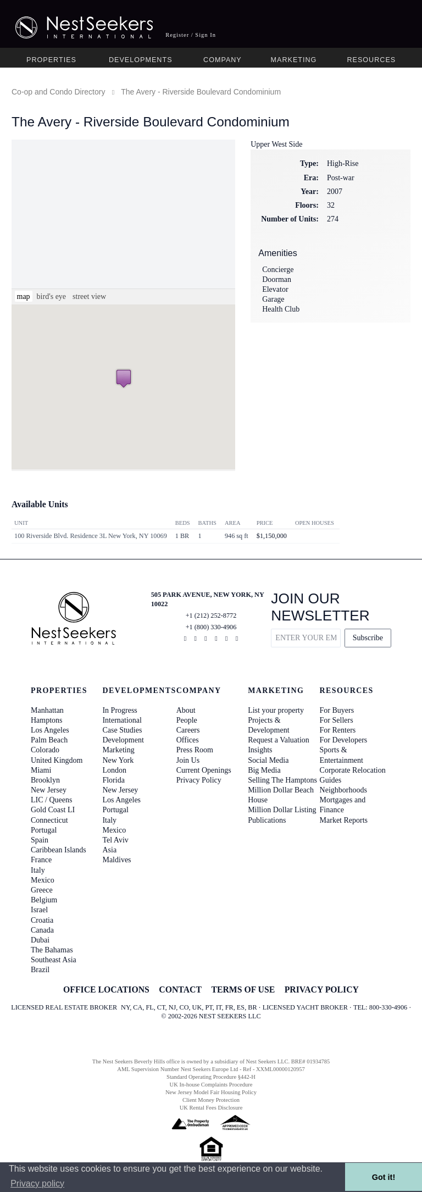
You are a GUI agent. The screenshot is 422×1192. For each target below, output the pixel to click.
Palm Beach (49, 740)
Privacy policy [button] (37, 1183)
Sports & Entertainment (341, 755)
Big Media (264, 770)
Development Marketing (122, 745)
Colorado (45, 750)
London (114, 770)
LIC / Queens (51, 800)
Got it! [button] (383, 1177)
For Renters (338, 730)
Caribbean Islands (58, 850)
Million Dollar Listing (282, 810)
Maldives (116, 860)
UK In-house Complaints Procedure (211, 1085)
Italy (38, 870)
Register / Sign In (190, 35)
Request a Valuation (278, 740)
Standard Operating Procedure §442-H (211, 1077)
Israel (39, 910)
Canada (42, 930)
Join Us (187, 760)
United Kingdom (57, 760)
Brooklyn (45, 780)
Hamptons (47, 720)
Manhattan (47, 710)
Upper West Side (276, 144)
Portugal (44, 830)
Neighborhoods (343, 790)
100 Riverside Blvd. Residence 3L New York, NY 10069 (90, 536)
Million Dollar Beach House (281, 795)
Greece (42, 890)
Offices (187, 740)
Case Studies (122, 730)
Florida (113, 780)
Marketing (294, 60)
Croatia (42, 920)
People (186, 720)
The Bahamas (52, 950)
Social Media (268, 760)
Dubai (40, 940)
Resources (371, 60)
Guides (331, 780)
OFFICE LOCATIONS (106, 989)
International (122, 720)
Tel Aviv (115, 840)
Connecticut (49, 820)
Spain (39, 840)
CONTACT (180, 989)
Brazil (40, 970)
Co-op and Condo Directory (58, 91)
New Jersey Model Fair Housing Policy (211, 1092)
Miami (41, 770)
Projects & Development (268, 725)
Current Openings (203, 770)
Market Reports (344, 820)
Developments (141, 60)
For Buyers (337, 710)
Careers (188, 730)
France (41, 860)
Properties (51, 60)
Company (222, 60)
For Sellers (336, 720)
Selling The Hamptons (282, 780)
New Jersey (48, 790)
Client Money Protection (211, 1100)
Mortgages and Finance (343, 805)
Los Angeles (50, 730)
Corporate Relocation (353, 770)
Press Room (194, 750)
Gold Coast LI (53, 810)
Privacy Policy (198, 780)
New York (118, 760)
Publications (267, 820)
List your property (276, 710)
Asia (109, 850)
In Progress (119, 710)
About (186, 710)
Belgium (44, 900)
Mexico (42, 880)
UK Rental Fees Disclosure (211, 1108)
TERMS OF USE (243, 989)
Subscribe (368, 638)
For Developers (344, 740)
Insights (260, 750)
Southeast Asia (53, 960)
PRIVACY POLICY (322, 989)
